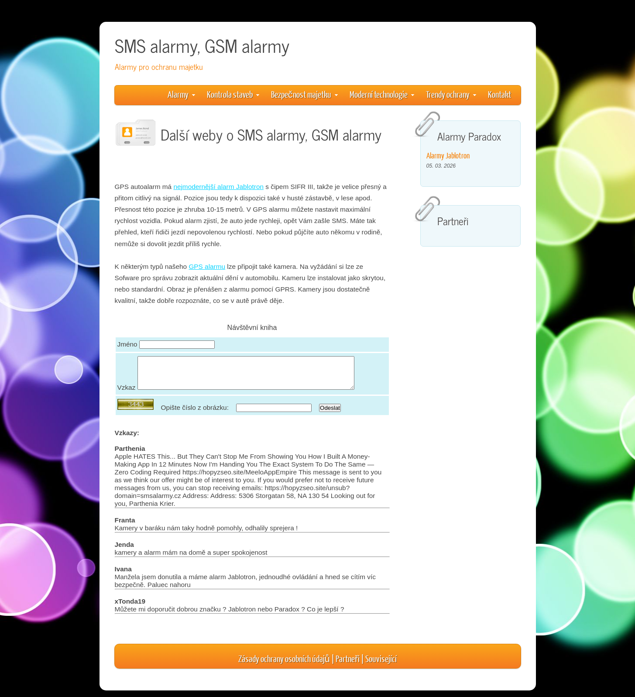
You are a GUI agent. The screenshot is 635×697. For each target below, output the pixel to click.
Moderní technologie (382, 94)
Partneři (348, 664)
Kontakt (499, 94)
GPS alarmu (207, 266)
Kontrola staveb (233, 94)
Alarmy (181, 94)
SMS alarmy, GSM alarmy (202, 45)
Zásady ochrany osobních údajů (284, 664)
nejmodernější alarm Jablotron (218, 186)
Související (381, 664)
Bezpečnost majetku (304, 94)
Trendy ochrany (451, 94)
